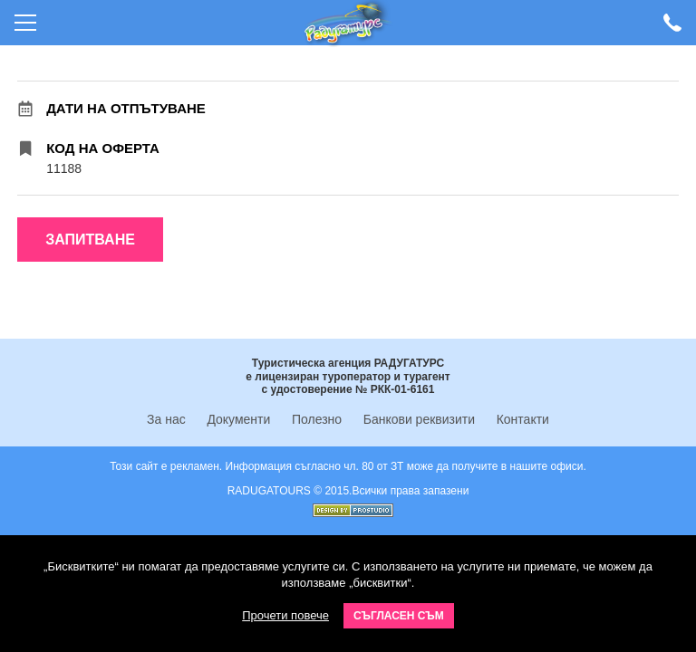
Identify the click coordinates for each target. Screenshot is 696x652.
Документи (238, 419)
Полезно (317, 419)
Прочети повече (285, 615)
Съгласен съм (398, 615)
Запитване (90, 239)
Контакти (523, 419)
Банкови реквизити (419, 419)
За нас (166, 419)
